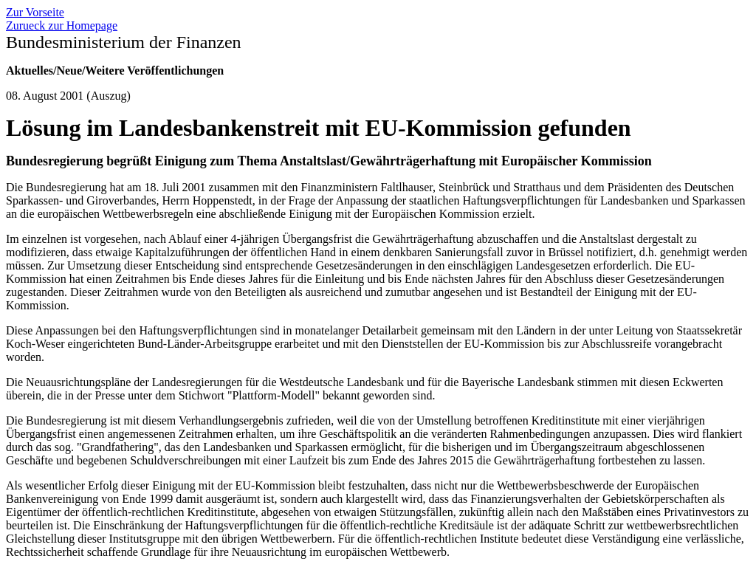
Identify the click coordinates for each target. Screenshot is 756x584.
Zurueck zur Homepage (61, 25)
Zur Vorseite (35, 12)
